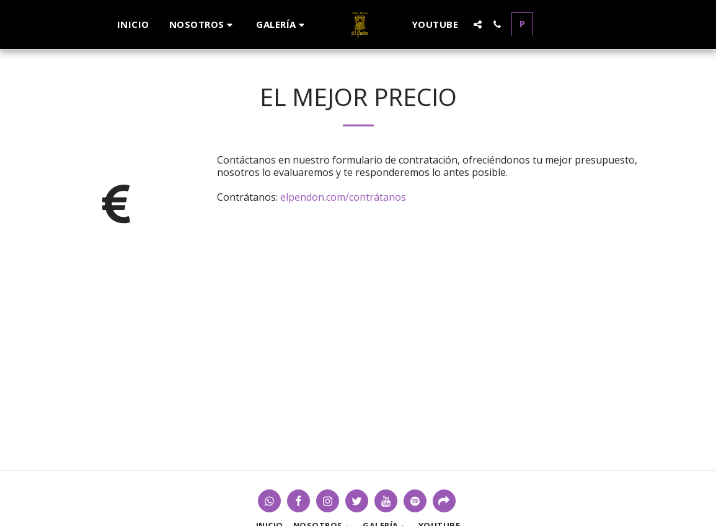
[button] (203, 24)
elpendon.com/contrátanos (343, 197)
